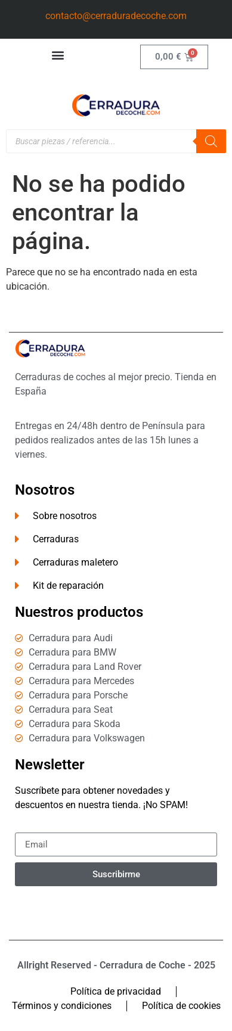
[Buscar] (211, 141)
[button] (58, 54)
